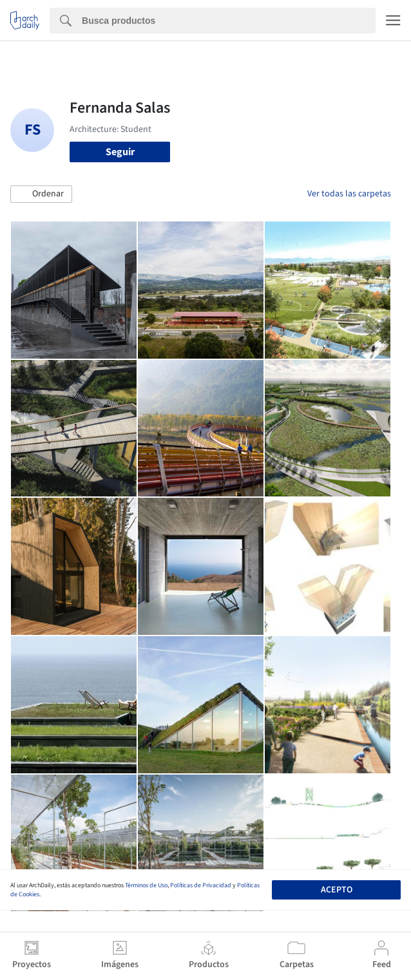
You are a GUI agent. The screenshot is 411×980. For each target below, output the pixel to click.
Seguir (120, 152)
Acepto (336, 889)
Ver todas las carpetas (349, 193)
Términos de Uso (146, 885)
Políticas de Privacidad (200, 885)
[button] (41, 194)
